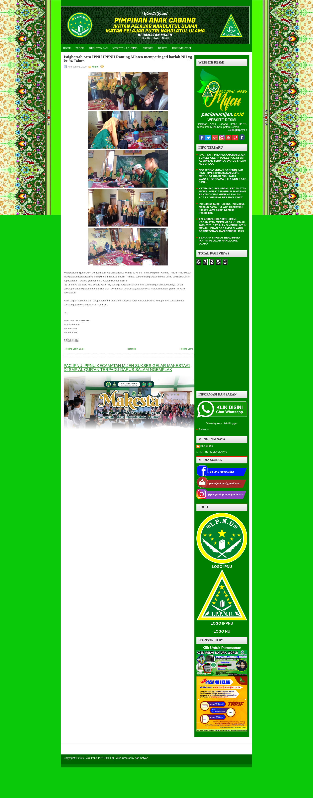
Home (67, 48)
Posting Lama (186, 349)
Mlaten (95, 66)
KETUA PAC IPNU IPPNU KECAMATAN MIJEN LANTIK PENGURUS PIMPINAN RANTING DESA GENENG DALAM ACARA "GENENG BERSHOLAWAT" (222, 193)
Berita (162, 48)
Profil (79, 48)
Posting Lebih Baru (74, 349)
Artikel (148, 48)
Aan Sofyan (141, 757)
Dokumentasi (181, 48)
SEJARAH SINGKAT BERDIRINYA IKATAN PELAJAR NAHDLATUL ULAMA (219, 240)
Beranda (132, 349)
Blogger (232, 423)
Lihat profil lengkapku (211, 452)
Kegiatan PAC (98, 48)
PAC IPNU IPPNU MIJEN (99, 757)
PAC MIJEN (206, 446)
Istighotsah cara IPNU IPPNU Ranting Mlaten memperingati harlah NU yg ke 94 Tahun (128, 59)
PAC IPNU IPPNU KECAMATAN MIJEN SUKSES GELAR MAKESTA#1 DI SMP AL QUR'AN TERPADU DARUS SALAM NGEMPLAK (127, 367)
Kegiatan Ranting (125, 48)
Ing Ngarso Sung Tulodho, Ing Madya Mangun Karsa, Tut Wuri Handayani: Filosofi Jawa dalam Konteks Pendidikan (222, 208)
